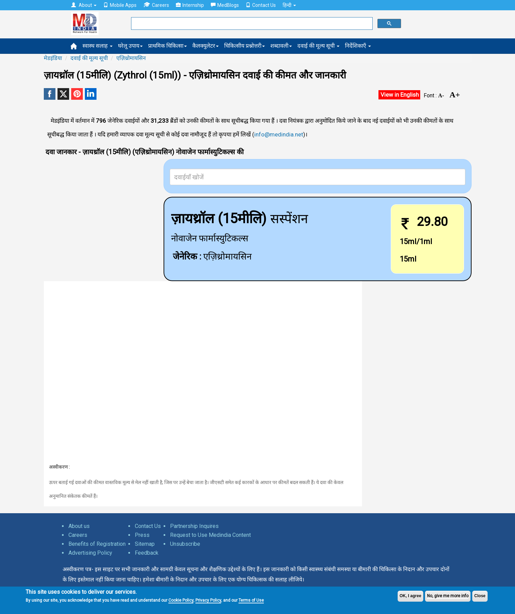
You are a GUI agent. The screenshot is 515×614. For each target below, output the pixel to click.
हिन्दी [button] (289, 5)
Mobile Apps (120, 5)
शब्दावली (281, 46)
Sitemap (145, 544)
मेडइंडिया (53, 58)
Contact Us (261, 5)
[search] (251, 23)
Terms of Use (251, 600)
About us (79, 526)
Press (142, 535)
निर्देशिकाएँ (358, 46)
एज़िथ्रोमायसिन (131, 58)
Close (480, 595)
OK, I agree (410, 595)
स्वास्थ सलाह (97, 46)
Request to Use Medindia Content (210, 535)
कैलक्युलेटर (205, 46)
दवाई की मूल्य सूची (318, 46)
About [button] (83, 5)
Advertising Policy (90, 553)
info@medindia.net (278, 134)
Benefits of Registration (97, 544)
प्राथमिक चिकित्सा (167, 46)
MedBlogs (225, 5)
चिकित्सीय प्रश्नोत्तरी (244, 46)
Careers (156, 5)
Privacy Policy (208, 600)
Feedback (146, 553)
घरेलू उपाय (130, 46)
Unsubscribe (185, 544)
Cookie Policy (180, 600)
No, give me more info (447, 595)
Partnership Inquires (194, 526)
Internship (190, 5)
